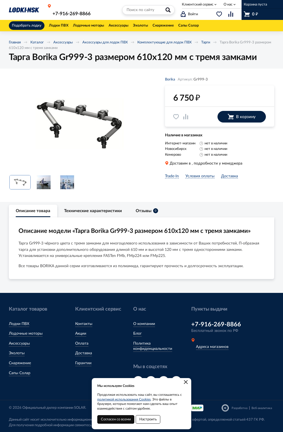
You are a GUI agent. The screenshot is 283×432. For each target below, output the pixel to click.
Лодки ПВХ (19, 324)
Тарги (205, 42)
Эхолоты (17, 353)
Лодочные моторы (26, 333)
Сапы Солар (19, 373)
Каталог (37, 42)
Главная (15, 42)
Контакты (83, 324)
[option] (79, 124)
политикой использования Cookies (124, 399)
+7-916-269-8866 (72, 13)
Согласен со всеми (116, 419)
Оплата (81, 343)
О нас (228, 4)
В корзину (242, 117)
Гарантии (83, 363)
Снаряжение (20, 363)
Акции (80, 333)
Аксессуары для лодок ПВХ (105, 42)
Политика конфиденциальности (152, 346)
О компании (144, 324)
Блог (137, 333)
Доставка (83, 353)
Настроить (148, 419)
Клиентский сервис (197, 4)
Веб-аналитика (261, 408)
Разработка (239, 408)
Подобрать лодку (26, 25)
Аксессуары (63, 42)
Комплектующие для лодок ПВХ (164, 42)
